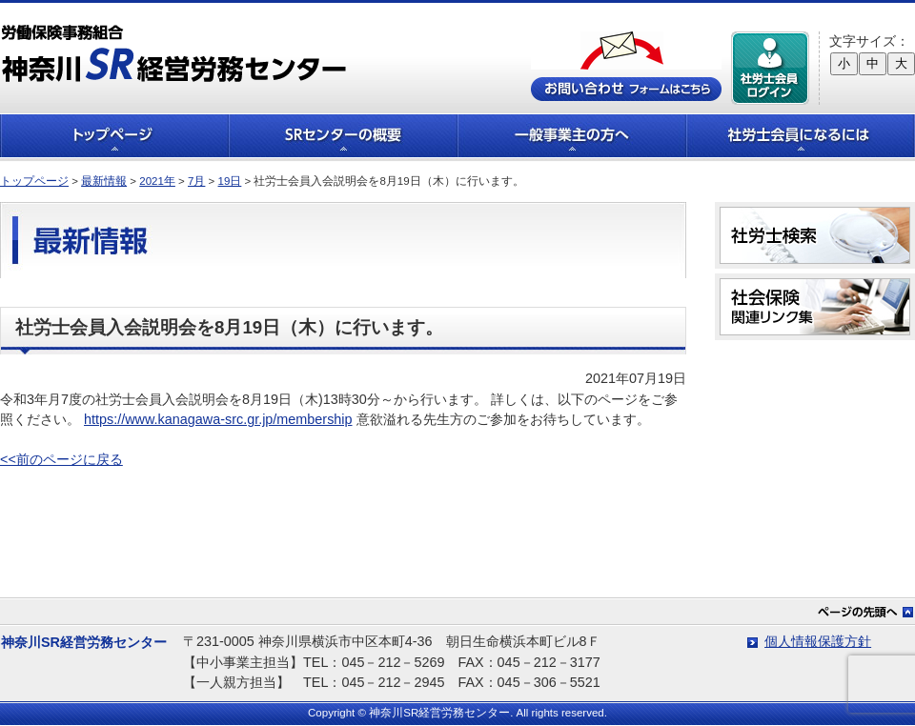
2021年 (157, 181)
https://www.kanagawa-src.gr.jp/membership (218, 419)
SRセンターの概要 (343, 135)
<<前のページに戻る (61, 459)
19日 (230, 181)
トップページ (114, 135)
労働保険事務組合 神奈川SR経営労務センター (174, 53)
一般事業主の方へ (572, 135)
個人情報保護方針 (817, 641)
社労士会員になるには (800, 135)
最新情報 (104, 181)
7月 (196, 181)
